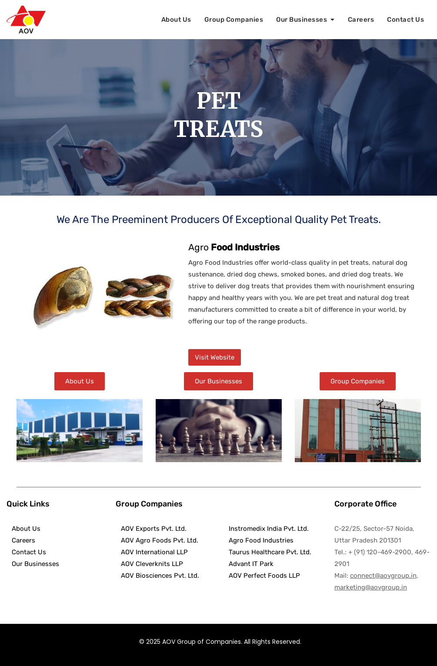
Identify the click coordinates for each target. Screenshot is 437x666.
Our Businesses (301, 19)
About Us (176, 19)
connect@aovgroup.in (383, 575)
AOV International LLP (152, 552)
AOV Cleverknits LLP (149, 564)
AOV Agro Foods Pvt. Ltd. (157, 540)
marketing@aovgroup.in (370, 587)
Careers (361, 19)
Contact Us (405, 19)
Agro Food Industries (259, 540)
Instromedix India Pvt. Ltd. (269, 529)
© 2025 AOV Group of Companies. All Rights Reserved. (220, 641)
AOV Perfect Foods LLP (262, 575)
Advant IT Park (249, 564)
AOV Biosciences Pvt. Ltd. (157, 575)
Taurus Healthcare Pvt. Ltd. (268, 552)
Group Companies (234, 19)
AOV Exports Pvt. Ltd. (151, 529)
